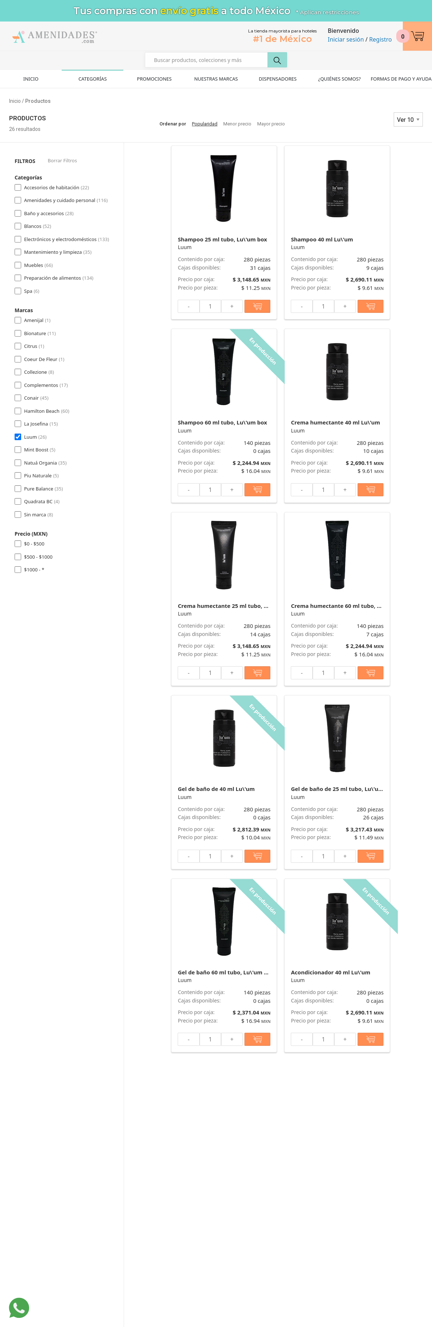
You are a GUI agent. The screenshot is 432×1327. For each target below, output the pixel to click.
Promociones (154, 78)
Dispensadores (278, 78)
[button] (417, 36)
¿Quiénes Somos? (339, 78)
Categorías (92, 78)
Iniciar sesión (346, 39)
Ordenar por (172, 124)
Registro (380, 39)
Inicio (30, 78)
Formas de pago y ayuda (401, 78)
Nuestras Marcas (216, 78)
